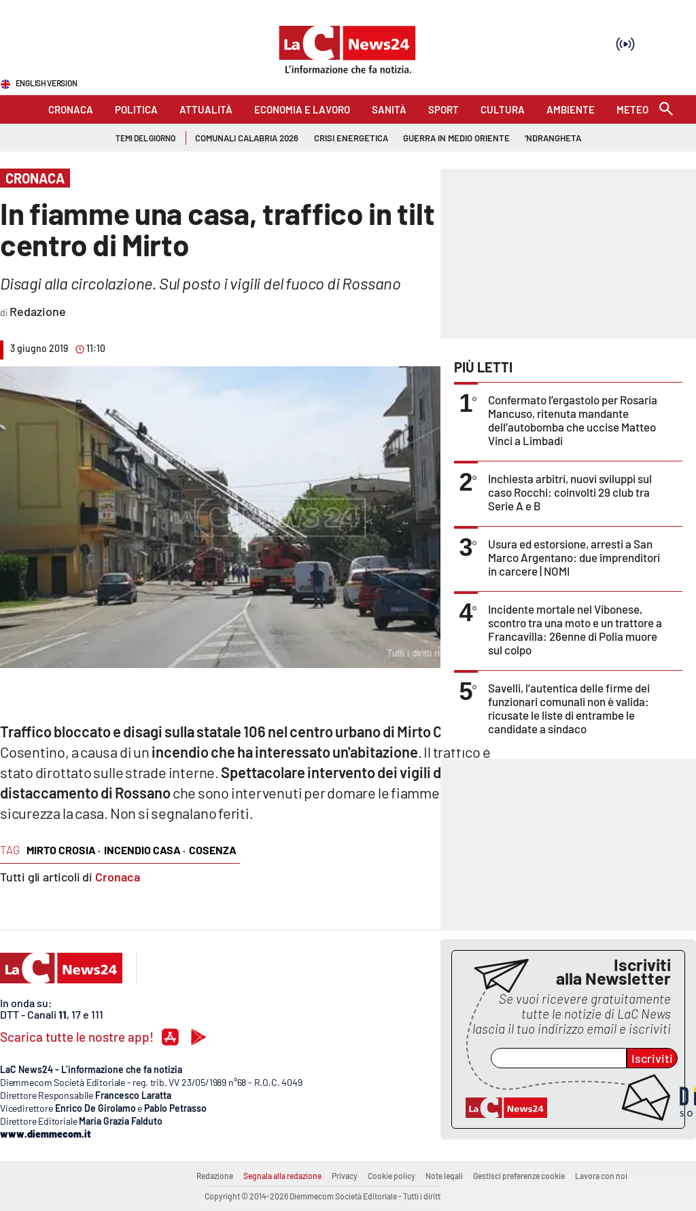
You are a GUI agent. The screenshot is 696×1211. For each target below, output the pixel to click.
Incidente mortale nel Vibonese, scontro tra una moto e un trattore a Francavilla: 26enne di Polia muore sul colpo (575, 629)
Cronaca (117, 876)
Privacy (345, 1175)
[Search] (666, 110)
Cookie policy (391, 1175)
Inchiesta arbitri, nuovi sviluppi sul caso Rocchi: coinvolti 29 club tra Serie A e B (570, 492)
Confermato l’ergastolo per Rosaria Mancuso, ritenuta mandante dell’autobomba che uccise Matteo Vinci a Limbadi (572, 420)
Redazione (214, 1175)
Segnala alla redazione (282, 1175)
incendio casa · (145, 849)
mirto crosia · (64, 849)
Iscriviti (652, 1058)
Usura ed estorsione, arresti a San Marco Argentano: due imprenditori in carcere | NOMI (574, 557)
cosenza (213, 849)
